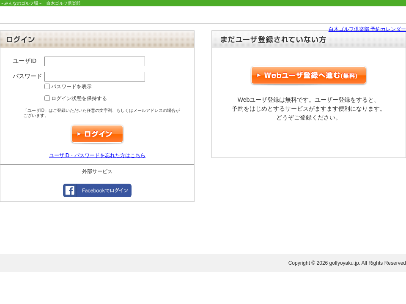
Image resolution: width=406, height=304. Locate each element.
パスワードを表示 (68, 87)
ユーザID (24, 60)
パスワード (27, 76)
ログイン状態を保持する (75, 98)
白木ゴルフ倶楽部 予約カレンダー (367, 29)
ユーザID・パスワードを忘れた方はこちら (97, 155)
